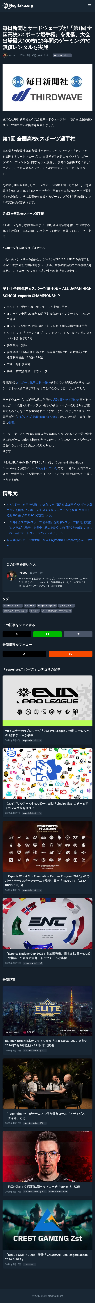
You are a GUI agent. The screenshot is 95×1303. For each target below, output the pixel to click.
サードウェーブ (66, 605)
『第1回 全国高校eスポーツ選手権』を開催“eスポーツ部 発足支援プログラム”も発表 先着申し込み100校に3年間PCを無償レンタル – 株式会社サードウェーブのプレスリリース (49, 528)
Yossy (23, 572)
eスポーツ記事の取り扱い (33, 382)
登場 (11, 422)
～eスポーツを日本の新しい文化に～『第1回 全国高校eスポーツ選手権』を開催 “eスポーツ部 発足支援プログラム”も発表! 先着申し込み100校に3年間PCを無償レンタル (49, 510)
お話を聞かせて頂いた (65, 399)
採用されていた (47, 468)
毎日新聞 (34, 611)
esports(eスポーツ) (62, 55)
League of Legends (47, 605)
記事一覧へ (37, 572)
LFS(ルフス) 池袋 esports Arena (37, 416)
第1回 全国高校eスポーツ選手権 (56, 611)
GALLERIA (29, 605)
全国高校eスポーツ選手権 (15, 611)
